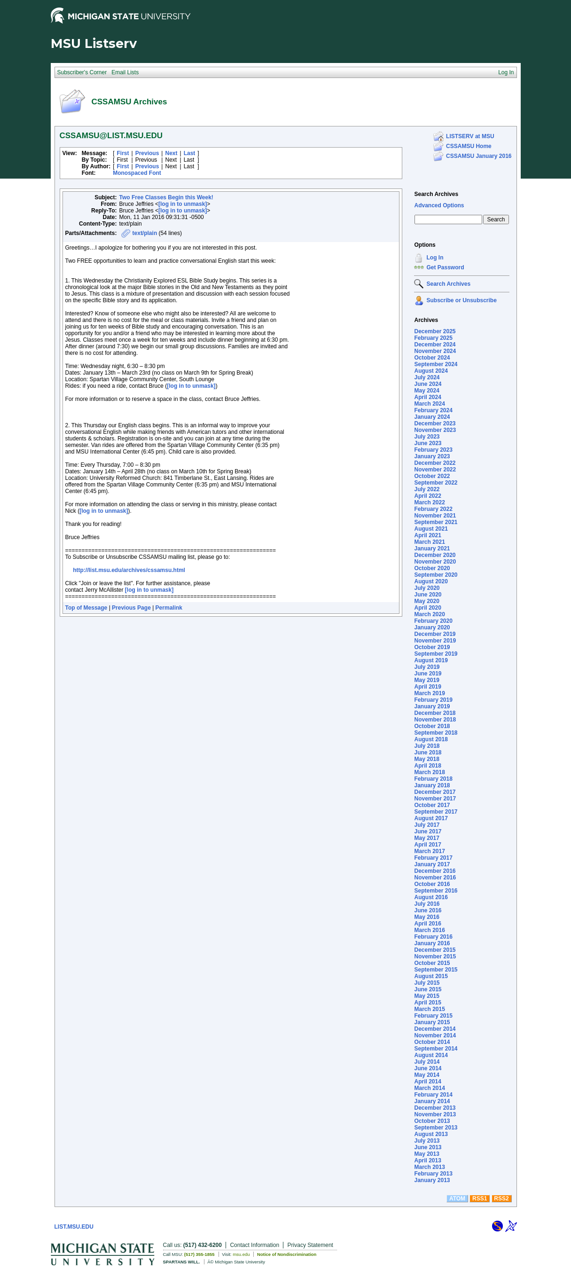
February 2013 (433, 1173)
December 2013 (434, 1108)
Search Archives (436, 194)
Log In (434, 257)
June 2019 (427, 673)
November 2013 (435, 1114)
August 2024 (430, 371)
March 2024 (429, 403)
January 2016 (432, 943)
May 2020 (426, 601)
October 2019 (432, 647)
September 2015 (435, 969)
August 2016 (430, 897)
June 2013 (427, 1147)
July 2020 (426, 588)
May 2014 (426, 1075)
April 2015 (427, 1002)
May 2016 (426, 917)
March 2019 (429, 693)
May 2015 (426, 996)
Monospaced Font (137, 173)
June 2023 (427, 443)
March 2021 (429, 542)
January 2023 (432, 456)
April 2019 (427, 686)
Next (171, 153)
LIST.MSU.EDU (74, 1226)
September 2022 (435, 482)
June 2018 (427, 752)
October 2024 (432, 357)
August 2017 (430, 818)
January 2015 (432, 1022)
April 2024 (427, 397)
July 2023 (426, 436)
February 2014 (433, 1094)
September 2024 (435, 364)
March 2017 (429, 851)
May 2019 (426, 680)
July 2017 (426, 825)
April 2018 (427, 765)
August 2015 (430, 976)
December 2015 (434, 950)
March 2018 (429, 772)
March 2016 (429, 930)
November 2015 (435, 956)
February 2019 (433, 700)
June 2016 (427, 910)
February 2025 (433, 338)
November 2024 (435, 351)
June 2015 (427, 989)
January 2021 (432, 548)
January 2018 (432, 785)
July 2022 (426, 489)
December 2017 (434, 792)
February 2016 (433, 936)
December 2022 (434, 463)
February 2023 (433, 450)
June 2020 (427, 594)
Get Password (445, 267)
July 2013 (426, 1140)
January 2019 (432, 706)
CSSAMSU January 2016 (478, 156)
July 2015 (426, 983)
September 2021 (435, 522)
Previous (147, 153)
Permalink (169, 607)
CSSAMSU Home (469, 146)
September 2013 (435, 1127)
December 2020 (434, 555)
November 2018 (435, 719)
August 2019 (430, 660)
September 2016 (435, 890)
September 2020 (435, 575)
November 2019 (435, 640)
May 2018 (426, 759)
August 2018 (430, 739)
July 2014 (426, 1061)
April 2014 (427, 1081)
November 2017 (435, 798)
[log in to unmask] (182, 204)
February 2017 (433, 858)
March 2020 (429, 614)
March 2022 (429, 502)
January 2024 (432, 417)
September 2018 (435, 732)
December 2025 (434, 331)
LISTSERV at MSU (470, 136)
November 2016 (435, 877)
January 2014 (432, 1101)
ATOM (457, 1198)
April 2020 (427, 607)
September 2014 (435, 1048)
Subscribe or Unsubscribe (461, 300)
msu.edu (241, 1254)
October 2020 (432, 568)
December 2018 (434, 713)
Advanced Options (439, 205)
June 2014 (427, 1068)
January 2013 (432, 1180)
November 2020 (435, 561)
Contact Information (254, 1245)
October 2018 (432, 726)
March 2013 (429, 1167)
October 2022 (432, 476)
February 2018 (433, 779)
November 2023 (435, 430)
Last (190, 153)
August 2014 (430, 1055)
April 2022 (427, 496)
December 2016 (434, 871)
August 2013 (430, 1134)
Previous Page (131, 607)
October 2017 (432, 805)
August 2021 (430, 528)
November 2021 (435, 515)
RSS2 (501, 1198)
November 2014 (435, 1035)
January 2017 (432, 864)
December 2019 (434, 634)
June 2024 (427, 384)
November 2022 (435, 469)
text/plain (145, 233)
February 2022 (433, 509)
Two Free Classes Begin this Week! (166, 197)
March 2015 (429, 1009)
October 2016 (432, 884)
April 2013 (427, 1160)
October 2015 (432, 963)
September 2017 (435, 811)
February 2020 (433, 621)
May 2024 (426, 390)
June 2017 (427, 831)
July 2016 (426, 904)
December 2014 (434, 1029)
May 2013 (426, 1154)
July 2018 (426, 746)
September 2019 (435, 654)
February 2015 (433, 1015)
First (123, 153)
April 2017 (427, 844)
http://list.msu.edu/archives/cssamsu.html (129, 570)
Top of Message (86, 607)
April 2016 (427, 923)
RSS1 (479, 1198)
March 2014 (429, 1088)
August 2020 (430, 581)
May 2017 (426, 838)
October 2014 (432, 1042)
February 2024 (433, 410)
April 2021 (427, 535)
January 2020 (432, 627)
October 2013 (432, 1121)
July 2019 (426, 667)
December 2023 (434, 423)
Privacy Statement (310, 1245)
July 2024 (426, 377)
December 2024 (434, 344)
